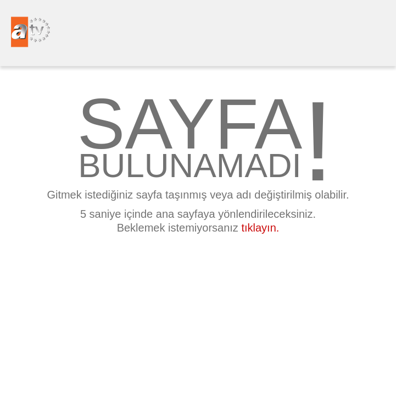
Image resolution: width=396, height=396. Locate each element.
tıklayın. (260, 228)
